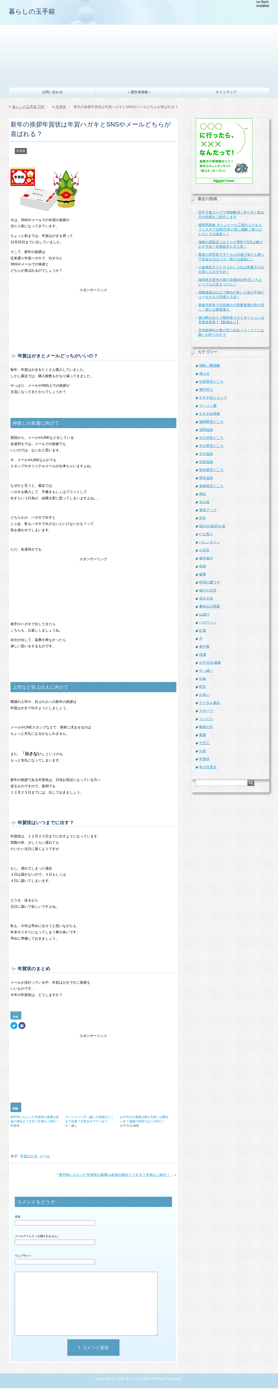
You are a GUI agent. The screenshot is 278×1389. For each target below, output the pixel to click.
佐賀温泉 (206, 463)
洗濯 (202, 656)
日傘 (202, 680)
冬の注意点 (208, 768)
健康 (202, 575)
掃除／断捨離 (209, 366)
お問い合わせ (52, 93)
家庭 (202, 736)
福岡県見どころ (211, 423)
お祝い (204, 696)
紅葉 (202, 631)
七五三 (204, 744)
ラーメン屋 (208, 407)
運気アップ (208, 511)
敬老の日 (206, 728)
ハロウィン (208, 623)
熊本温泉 (206, 479)
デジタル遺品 (209, 704)
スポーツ (206, 712)
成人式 (204, 374)
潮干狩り (206, 391)
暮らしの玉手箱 (36, 11)
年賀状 (20, 152)
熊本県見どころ (211, 471)
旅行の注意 (208, 591)
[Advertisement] (139, 56)
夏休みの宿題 (209, 607)
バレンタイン (209, 543)
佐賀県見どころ (211, 383)
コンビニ (206, 720)
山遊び (204, 615)
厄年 (202, 519)
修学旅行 (206, 559)
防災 (202, 688)
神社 (202, 495)
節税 (202, 567)
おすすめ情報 (209, 415)
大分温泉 (206, 455)
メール (45, 1157)
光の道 (204, 503)
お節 (202, 752)
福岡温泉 (206, 431)
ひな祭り (206, 535)
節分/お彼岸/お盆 (212, 527)
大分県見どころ (211, 447)
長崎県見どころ (211, 487)
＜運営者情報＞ (139, 93)
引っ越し (206, 672)
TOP (28, 108)
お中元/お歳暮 (210, 664)
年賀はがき (29, 1157)
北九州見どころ (211, 439)
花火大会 (206, 599)
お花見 (204, 551)
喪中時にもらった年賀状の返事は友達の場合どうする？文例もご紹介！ (114, 1176)
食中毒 (204, 647)
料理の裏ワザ (209, 583)
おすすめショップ (213, 399)
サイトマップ (226, 93)
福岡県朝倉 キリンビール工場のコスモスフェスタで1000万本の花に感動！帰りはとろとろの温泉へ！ (230, 230)
